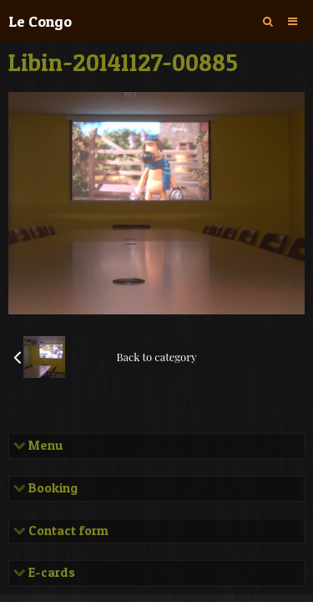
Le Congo (40, 21)
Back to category (156, 356)
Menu (44, 445)
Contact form (67, 530)
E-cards (50, 572)
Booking (51, 488)
